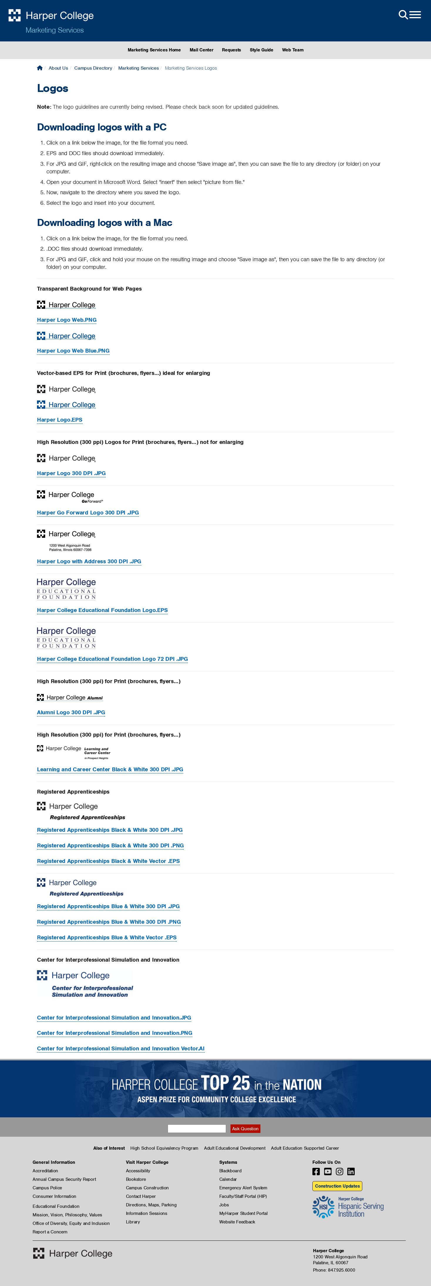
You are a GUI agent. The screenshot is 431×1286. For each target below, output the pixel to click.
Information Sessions (146, 1213)
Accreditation (45, 1171)
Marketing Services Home (154, 50)
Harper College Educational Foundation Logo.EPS (102, 610)
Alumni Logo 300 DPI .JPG (71, 712)
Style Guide (261, 50)
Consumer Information (54, 1196)
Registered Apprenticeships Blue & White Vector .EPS (107, 937)
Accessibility (138, 1171)
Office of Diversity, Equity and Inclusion (71, 1223)
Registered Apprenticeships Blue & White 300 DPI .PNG (109, 921)
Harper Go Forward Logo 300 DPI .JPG (88, 512)
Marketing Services (55, 30)
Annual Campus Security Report (64, 1179)
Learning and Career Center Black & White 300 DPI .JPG (110, 769)
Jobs (224, 1205)
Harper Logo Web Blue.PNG (73, 350)
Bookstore (136, 1179)
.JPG (114, 1017)
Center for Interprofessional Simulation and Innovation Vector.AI (121, 1048)
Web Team (293, 50)
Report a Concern (50, 1232)
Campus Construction (147, 1188)
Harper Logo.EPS (60, 419)
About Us (58, 68)
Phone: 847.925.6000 (334, 1270)
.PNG (114, 1033)
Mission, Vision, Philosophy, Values (67, 1215)
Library (133, 1222)
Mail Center (201, 50)
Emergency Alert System (243, 1188)
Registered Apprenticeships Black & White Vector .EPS (108, 861)
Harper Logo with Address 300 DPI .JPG (89, 561)
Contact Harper (141, 1196)
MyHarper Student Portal (243, 1213)
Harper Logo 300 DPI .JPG (71, 473)
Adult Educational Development (234, 1148)
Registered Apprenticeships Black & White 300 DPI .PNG (110, 845)
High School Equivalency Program (164, 1148)
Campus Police (47, 1188)
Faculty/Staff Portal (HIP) (243, 1196)
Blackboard (230, 1171)
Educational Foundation (56, 1206)
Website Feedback (237, 1222)
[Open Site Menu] (409, 15)
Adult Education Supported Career (305, 1148)
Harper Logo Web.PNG (66, 319)
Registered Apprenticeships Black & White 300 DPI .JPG (110, 830)
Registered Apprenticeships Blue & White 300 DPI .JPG (108, 906)
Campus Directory (93, 68)
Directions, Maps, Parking (151, 1205)
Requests (231, 50)
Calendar (228, 1179)
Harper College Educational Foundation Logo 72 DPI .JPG (112, 659)
